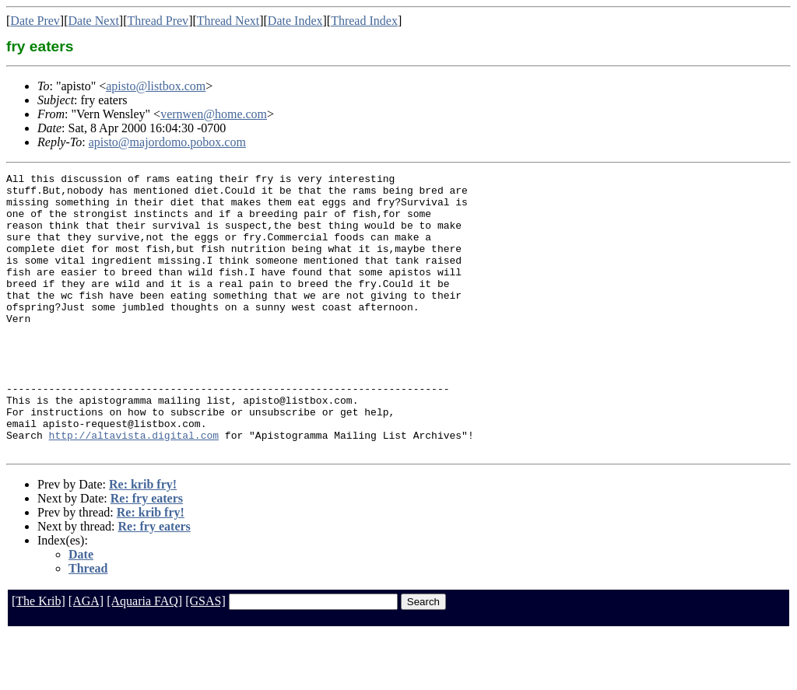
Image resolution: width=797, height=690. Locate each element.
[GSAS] (205, 657)
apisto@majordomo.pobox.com (167, 142)
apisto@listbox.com (155, 86)
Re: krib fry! (143, 540)
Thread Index (364, 20)
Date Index (295, 20)
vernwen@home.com (213, 114)
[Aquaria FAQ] (144, 657)
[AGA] (86, 657)
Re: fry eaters (147, 554)
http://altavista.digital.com (134, 489)
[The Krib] (38, 657)
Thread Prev (157, 20)
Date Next (93, 20)
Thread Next (228, 20)
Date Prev (35, 20)
